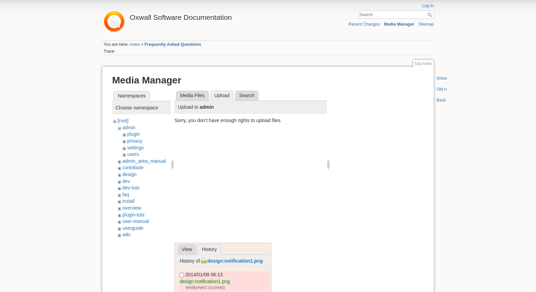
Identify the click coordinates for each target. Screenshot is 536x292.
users (133, 154)
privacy (134, 141)
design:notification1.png (235, 261)
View (187, 249)
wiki (126, 234)
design (129, 174)
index (135, 44)
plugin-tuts (133, 214)
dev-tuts (130, 187)
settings (135, 147)
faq (125, 194)
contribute (132, 167)
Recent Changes (364, 24)
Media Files (192, 95)
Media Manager (399, 24)
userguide (133, 228)
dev (126, 181)
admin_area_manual (144, 161)
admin (128, 127)
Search (430, 14)
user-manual (135, 221)
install (128, 201)
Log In (428, 5)
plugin (133, 134)
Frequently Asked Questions (173, 44)
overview (131, 208)
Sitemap (426, 24)
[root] (123, 120)
